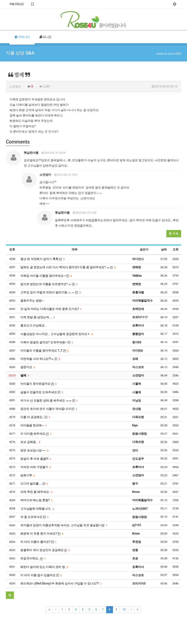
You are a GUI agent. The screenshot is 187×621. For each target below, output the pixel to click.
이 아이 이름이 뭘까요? (38, 542)
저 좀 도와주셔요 (34, 517)
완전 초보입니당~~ (34, 450)
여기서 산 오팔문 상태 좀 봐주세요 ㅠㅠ (48, 400)
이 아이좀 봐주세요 (35, 433)
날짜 (164, 249)
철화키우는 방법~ (32, 300)
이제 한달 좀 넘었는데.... (37, 317)
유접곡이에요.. (32, 558)
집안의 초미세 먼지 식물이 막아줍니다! (48, 409)
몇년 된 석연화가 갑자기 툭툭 (42, 259)
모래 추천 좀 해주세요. (36, 492)
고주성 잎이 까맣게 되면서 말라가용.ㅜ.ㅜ (50, 292)
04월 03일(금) (16, 4)
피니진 (45, 37)
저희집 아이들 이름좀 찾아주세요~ (45, 275)
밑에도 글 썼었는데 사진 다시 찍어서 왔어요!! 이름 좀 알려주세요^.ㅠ (67, 267)
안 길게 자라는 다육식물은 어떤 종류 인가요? (50, 309)
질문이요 (27, 367)
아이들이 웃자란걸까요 (38, 383)
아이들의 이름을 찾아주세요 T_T (44, 350)
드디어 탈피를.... (34, 483)
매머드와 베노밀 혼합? (36, 500)
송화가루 (27, 475)
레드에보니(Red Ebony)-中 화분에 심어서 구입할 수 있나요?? (60, 583)
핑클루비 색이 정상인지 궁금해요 (44, 550)
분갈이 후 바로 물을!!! (35, 458)
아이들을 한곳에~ (33, 425)
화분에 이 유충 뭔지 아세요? (41, 533)
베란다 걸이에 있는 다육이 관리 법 (43, 567)
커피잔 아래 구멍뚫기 (35, 467)
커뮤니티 (22, 37)
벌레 (24, 375)
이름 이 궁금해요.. (35, 417)
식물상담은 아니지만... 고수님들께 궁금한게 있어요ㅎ (56, 334)
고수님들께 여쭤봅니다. (37, 508)
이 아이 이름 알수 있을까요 (40, 575)
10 (124, 609)
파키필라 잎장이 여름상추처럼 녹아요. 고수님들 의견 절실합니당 (63, 525)
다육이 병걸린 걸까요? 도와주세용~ (46, 342)
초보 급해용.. (30, 442)
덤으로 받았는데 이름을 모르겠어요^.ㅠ (48, 284)
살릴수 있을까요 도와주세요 (41, 392)
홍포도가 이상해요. (32, 325)
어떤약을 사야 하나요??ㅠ (40, 359)
